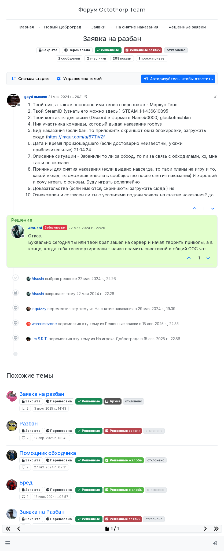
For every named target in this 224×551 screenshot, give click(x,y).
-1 (198, 258)
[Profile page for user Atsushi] (17, 231)
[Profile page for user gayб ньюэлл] (13, 100)
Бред (25, 482)
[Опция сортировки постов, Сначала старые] (30, 79)
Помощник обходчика (47, 453)
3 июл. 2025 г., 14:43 (50, 408)
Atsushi (35, 228)
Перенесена (77, 50)
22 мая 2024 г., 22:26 (86, 228)
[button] (7, 543)
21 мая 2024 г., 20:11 (65, 96)
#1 (216, 96)
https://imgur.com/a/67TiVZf (76, 136)
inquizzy (39, 308)
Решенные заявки (143, 50)
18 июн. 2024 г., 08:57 (51, 497)
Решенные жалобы (123, 460)
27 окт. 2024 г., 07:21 (50, 467)
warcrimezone (44, 323)
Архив (112, 401)
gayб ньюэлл (35, 96)
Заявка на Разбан (42, 512)
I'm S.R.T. (40, 338)
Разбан (28, 423)
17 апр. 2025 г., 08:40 (51, 438)
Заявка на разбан (41, 394)
